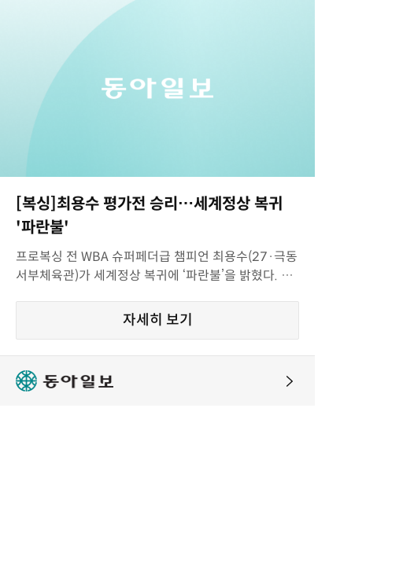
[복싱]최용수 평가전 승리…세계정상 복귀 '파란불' (149, 215)
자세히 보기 (158, 320)
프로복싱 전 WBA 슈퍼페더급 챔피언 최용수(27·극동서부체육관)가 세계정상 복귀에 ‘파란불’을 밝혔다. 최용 (157, 266)
